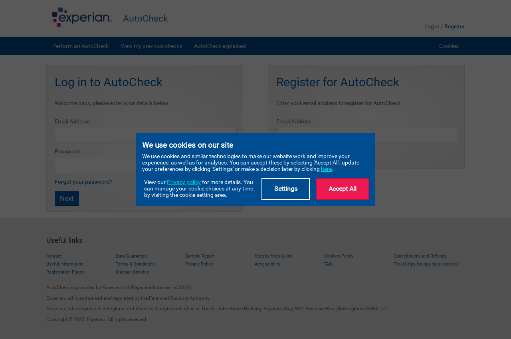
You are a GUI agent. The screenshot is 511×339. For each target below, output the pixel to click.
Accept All (343, 188)
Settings (285, 188)
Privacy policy (184, 182)
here (326, 169)
